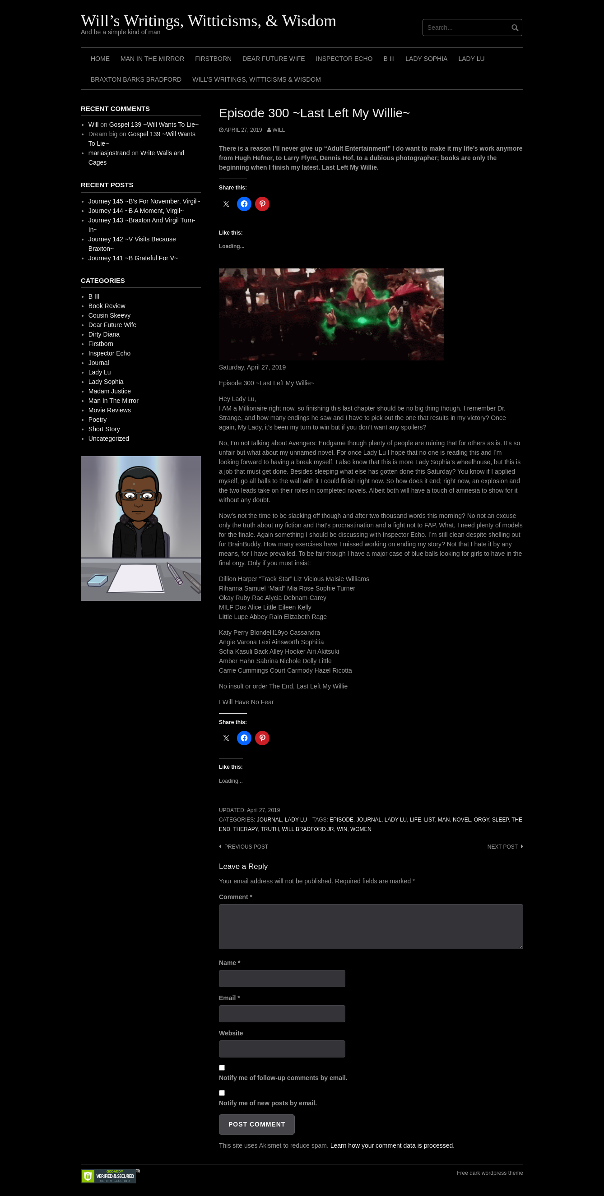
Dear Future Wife (273, 58)
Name (229, 962)
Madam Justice (109, 391)
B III (389, 58)
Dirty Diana (104, 334)
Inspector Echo (344, 58)
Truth (270, 829)
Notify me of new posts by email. (268, 1103)
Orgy (481, 820)
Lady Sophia (426, 58)
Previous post (246, 847)
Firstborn (213, 58)
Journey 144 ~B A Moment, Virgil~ (136, 210)
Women (361, 829)
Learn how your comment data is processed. (392, 1145)
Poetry (97, 419)
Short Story (104, 429)
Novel (462, 820)
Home (100, 58)
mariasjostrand (109, 153)
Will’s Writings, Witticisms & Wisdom (256, 79)
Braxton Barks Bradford (136, 79)
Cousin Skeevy (109, 315)
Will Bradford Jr (308, 829)
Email (229, 998)
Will (278, 130)
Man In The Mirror (152, 58)
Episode (341, 820)
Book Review (106, 305)
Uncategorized (108, 438)
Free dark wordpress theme (490, 1173)
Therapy (245, 829)
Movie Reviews (109, 410)
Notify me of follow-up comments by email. (283, 1077)
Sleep (500, 820)
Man (444, 820)
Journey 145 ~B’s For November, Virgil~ (144, 201)
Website (231, 1033)
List (429, 820)
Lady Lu (471, 58)
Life (415, 820)
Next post (503, 847)
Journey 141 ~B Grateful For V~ (133, 258)
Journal (269, 820)
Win (342, 829)
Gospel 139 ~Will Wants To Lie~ (154, 124)
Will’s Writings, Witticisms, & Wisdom (208, 21)
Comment (235, 896)
